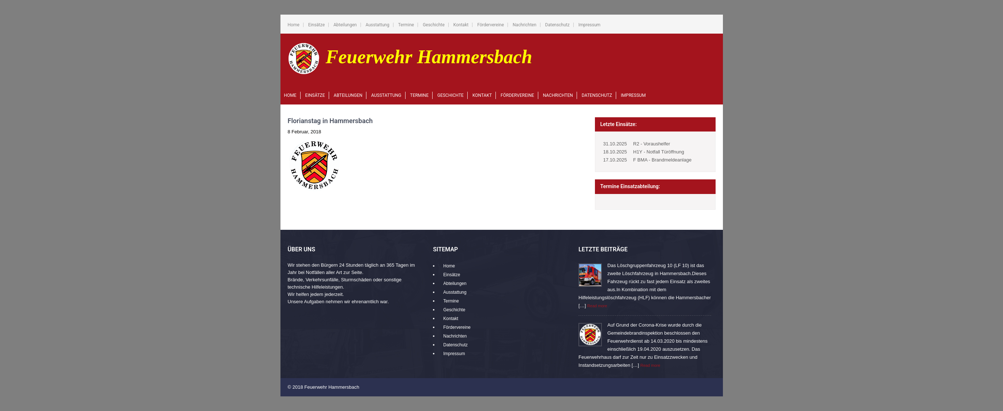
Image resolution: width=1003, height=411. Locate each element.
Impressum (589, 25)
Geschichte (434, 25)
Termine (406, 25)
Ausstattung (377, 25)
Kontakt (460, 25)
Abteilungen (345, 25)
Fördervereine (490, 25)
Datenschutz (557, 25)
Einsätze (316, 25)
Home (293, 25)
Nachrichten (524, 25)
